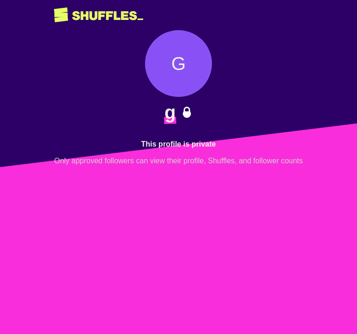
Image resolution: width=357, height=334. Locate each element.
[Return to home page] (98, 15)
